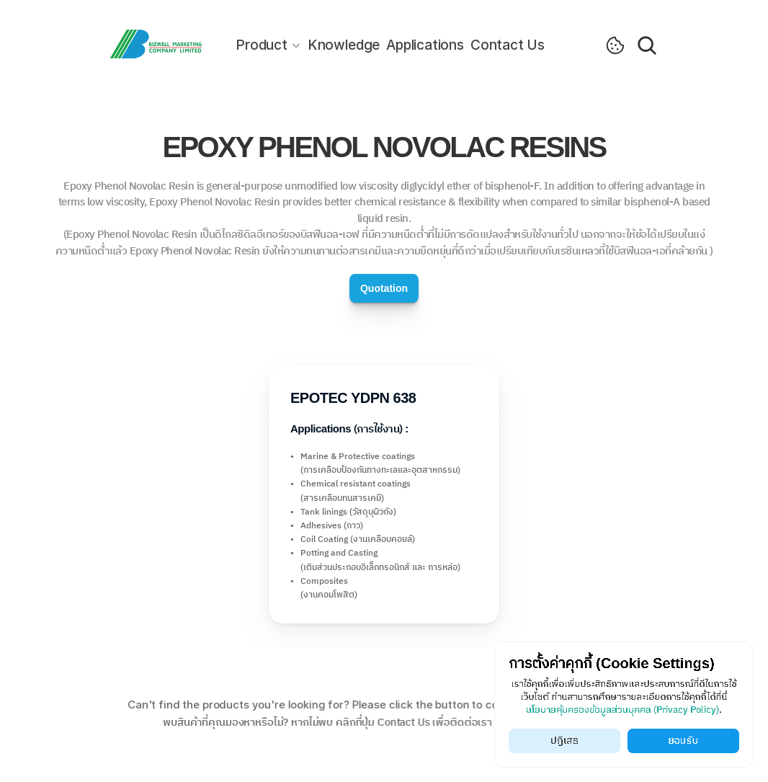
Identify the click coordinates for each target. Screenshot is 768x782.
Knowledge (344, 45)
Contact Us (507, 45)
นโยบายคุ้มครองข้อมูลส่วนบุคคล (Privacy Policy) (622, 711)
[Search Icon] (647, 45)
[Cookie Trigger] (615, 45)
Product (261, 45)
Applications (425, 45)
